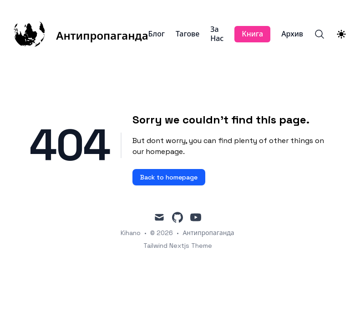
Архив (292, 34)
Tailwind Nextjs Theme (177, 245)
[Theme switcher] (341, 34)
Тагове (187, 34)
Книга (252, 34)
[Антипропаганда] (81, 34)
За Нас (216, 34)
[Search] (319, 34)
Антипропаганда (208, 233)
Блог (156, 34)
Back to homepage (169, 177)
